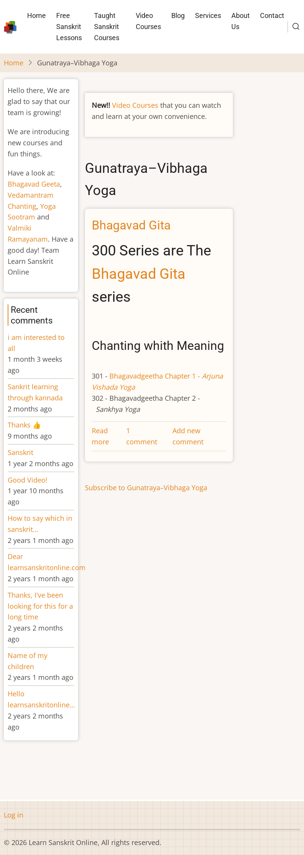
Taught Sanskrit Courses (106, 26)
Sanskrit (20, 452)
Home (36, 15)
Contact (272, 15)
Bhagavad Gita (138, 273)
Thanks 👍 (25, 424)
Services (208, 15)
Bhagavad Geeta (34, 184)
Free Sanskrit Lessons (69, 26)
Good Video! (27, 479)
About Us (240, 21)
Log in (13, 814)
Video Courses (148, 21)
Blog (178, 15)
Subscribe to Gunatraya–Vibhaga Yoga (146, 487)
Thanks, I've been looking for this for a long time (40, 606)
